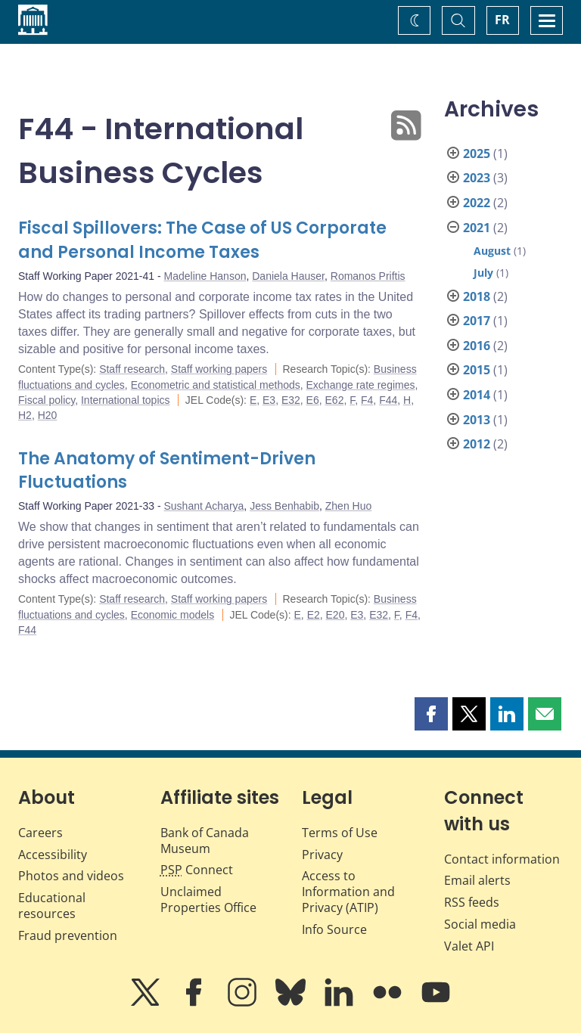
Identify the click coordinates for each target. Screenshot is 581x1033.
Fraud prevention (67, 935)
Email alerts (477, 880)
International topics (125, 400)
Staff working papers (219, 369)
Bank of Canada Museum (204, 840)
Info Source (334, 929)
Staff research (132, 369)
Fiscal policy (46, 400)
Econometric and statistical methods (215, 385)
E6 (312, 400)
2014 (476, 394)
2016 (476, 345)
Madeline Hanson (205, 276)
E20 (335, 615)
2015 (476, 369)
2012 (476, 444)
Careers (40, 832)
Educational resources (51, 905)
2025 (476, 153)
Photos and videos (71, 875)
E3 (269, 400)
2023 (476, 177)
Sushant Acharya (204, 506)
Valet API (469, 946)
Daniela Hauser (288, 276)
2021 (476, 227)
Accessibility (52, 854)
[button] (431, 714)
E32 (290, 400)
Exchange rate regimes (360, 385)
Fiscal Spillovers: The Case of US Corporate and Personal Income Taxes (202, 240)
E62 (334, 400)
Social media (480, 924)
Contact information (502, 859)
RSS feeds (471, 902)
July (483, 272)
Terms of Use (339, 832)
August (492, 251)
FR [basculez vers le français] (502, 19)
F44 (388, 400)
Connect (196, 869)
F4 (367, 400)
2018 (476, 296)
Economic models (173, 615)
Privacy (322, 854)
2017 (476, 320)
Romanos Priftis (368, 276)
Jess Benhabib (284, 506)
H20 (47, 415)
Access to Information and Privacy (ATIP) (348, 891)
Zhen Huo (348, 506)
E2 (313, 615)
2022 (476, 202)
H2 (25, 415)
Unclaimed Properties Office (208, 899)
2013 (476, 419)
